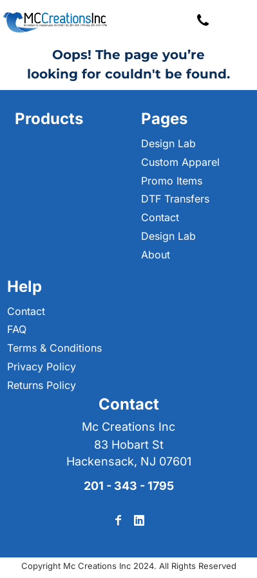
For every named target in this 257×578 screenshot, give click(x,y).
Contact (160, 217)
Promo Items (171, 180)
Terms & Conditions (54, 347)
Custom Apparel (180, 162)
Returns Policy (41, 385)
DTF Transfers (175, 198)
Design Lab (168, 143)
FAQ (16, 329)
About (155, 254)
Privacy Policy (41, 366)
